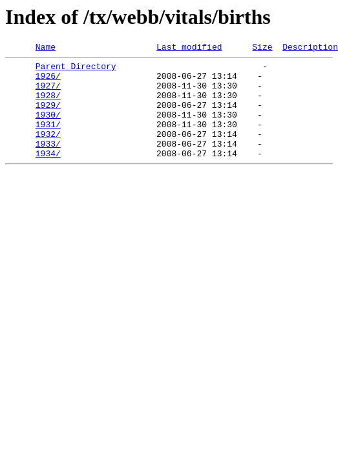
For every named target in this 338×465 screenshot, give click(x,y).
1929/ (48, 116)
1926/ (48, 81)
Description (310, 48)
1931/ (48, 139)
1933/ (48, 163)
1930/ (48, 128)
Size (262, 48)
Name (46, 48)
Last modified (189, 48)
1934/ (48, 174)
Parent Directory (76, 70)
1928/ (48, 104)
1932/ (48, 151)
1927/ (48, 93)
